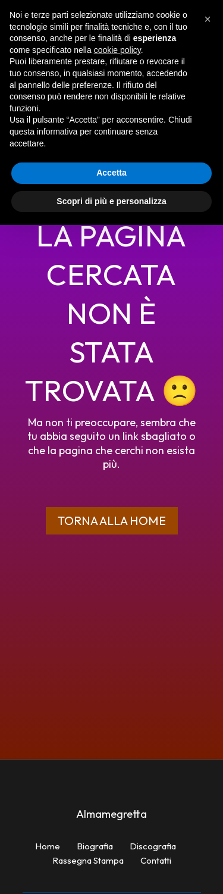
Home (47, 846)
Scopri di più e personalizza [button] (111, 201)
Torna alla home (112, 520)
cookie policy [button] (117, 50)
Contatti (155, 860)
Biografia (95, 846)
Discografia (153, 846)
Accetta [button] (111, 172)
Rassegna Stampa (88, 860)
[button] (207, 19)
